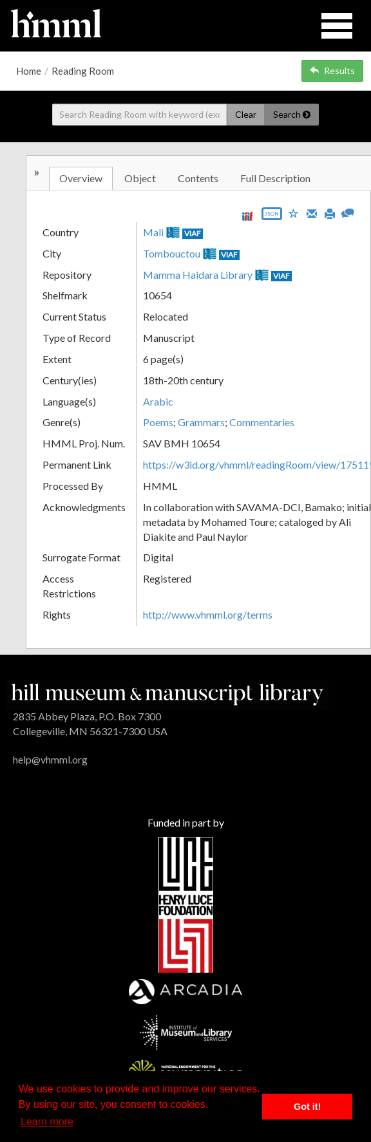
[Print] (330, 212)
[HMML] (167, 693)
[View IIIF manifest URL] (247, 216)
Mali (153, 232)
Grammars (201, 422)
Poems (158, 422)
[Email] (312, 212)
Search (291, 114)
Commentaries (261, 422)
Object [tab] (140, 178)
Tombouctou (171, 253)
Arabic (158, 401)
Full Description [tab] (275, 178)
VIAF (192, 233)
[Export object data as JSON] (272, 216)
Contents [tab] (198, 178)
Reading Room (83, 71)
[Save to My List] (294, 212)
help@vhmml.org (50, 759)
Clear (245, 114)
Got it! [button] (307, 1106)
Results (332, 70)
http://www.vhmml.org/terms (207, 614)
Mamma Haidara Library (197, 274)
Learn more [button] (47, 1121)
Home (28, 71)
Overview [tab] (80, 178)
